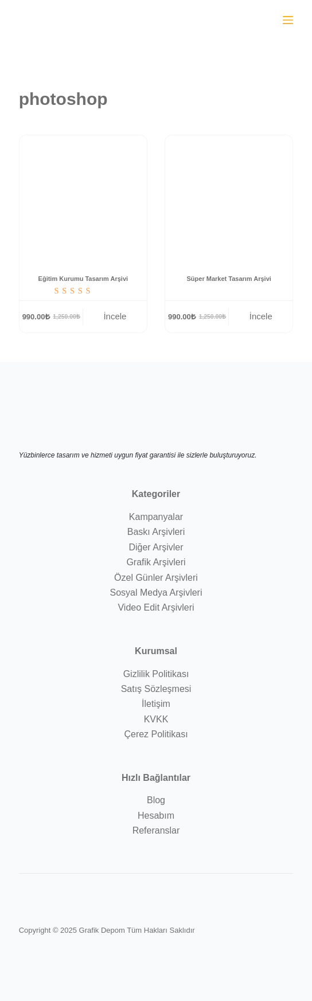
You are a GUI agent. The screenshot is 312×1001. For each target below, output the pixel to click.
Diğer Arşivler (155, 547)
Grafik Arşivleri (155, 562)
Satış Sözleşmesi (156, 689)
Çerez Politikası (156, 734)
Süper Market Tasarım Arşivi (229, 278)
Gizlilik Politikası (156, 674)
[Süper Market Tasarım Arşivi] (228, 199)
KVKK (156, 719)
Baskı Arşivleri (156, 532)
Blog (156, 800)
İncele (114, 316)
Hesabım (156, 815)
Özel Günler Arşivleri (156, 577)
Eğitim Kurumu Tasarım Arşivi (83, 278)
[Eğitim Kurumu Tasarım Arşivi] (83, 199)
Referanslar (156, 830)
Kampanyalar (156, 517)
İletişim (156, 704)
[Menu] (288, 20)
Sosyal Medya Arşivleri (156, 592)
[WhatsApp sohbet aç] (262, 19)
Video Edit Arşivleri (156, 607)
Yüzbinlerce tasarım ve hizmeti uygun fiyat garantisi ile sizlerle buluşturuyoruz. (138, 455)
